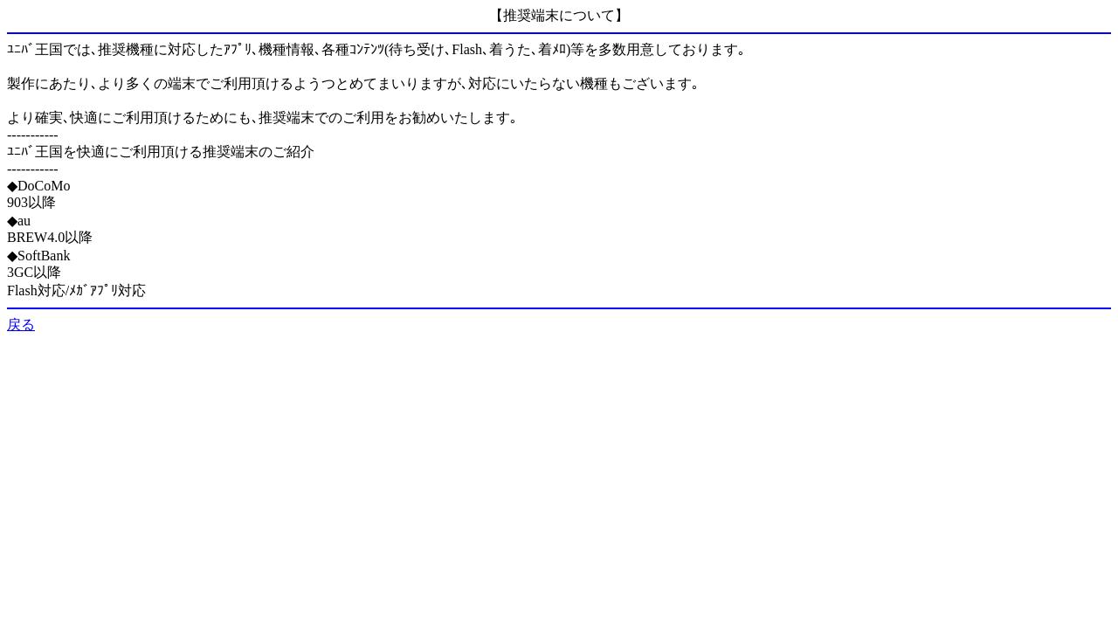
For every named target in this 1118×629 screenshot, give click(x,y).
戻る (21, 324)
